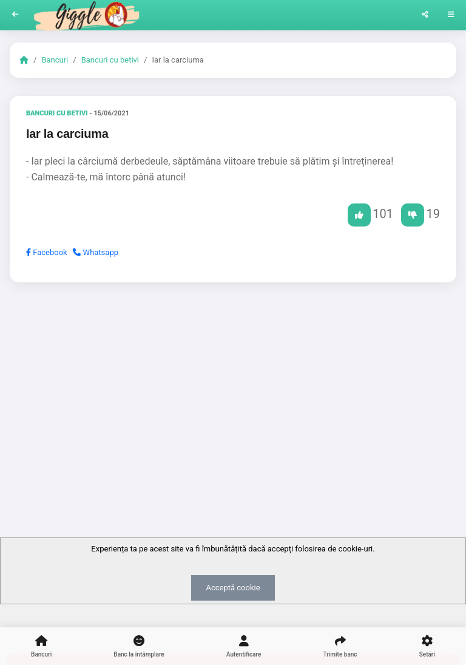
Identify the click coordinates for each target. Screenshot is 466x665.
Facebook (46, 252)
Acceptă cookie (233, 587)
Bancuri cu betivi (110, 59)
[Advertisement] (233, 386)
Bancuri (54, 59)
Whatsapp (95, 252)
